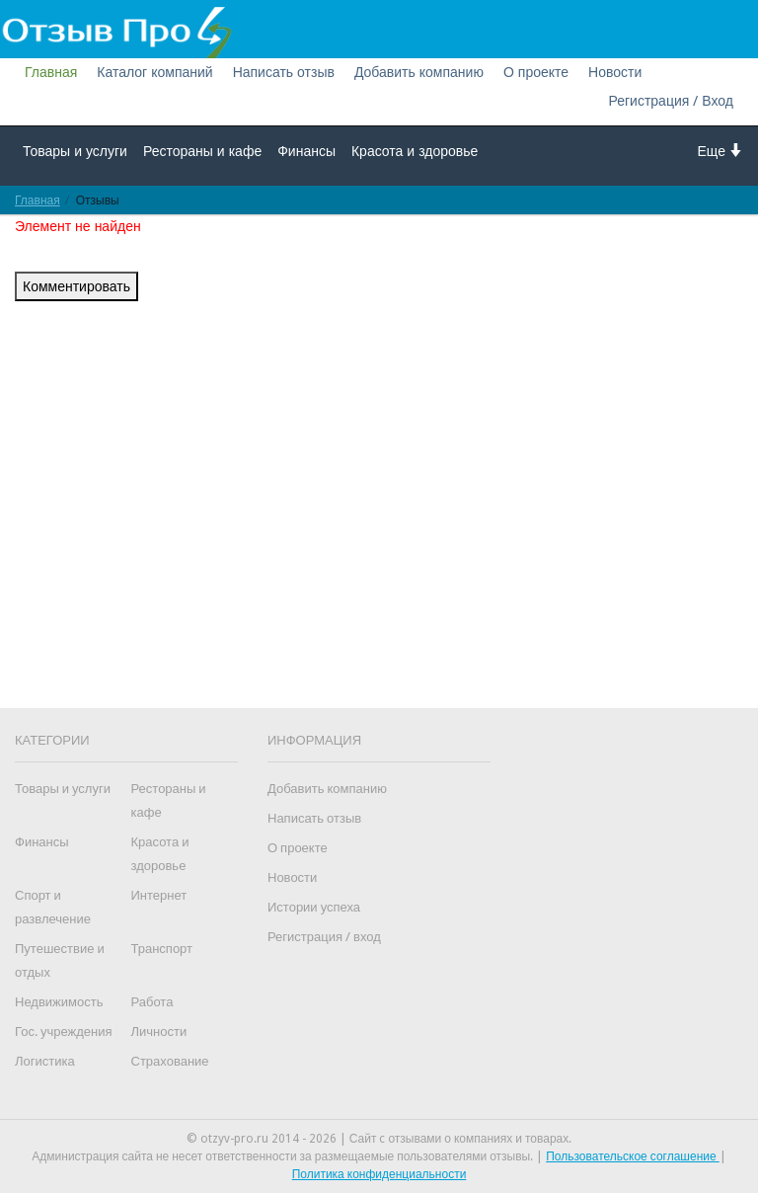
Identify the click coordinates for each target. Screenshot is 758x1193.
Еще (721, 150)
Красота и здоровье (414, 151)
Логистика (45, 1061)
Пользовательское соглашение (633, 1156)
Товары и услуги (75, 151)
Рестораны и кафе (202, 151)
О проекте (535, 72)
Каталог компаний (154, 72)
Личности (159, 1031)
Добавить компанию (419, 72)
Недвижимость (59, 1001)
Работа (152, 1001)
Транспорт (162, 948)
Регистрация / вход (324, 936)
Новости (615, 72)
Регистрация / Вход (670, 101)
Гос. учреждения (63, 1031)
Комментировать (76, 286)
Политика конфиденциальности (379, 1174)
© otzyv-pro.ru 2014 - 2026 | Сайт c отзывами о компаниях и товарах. (379, 1139)
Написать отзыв (284, 72)
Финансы (306, 151)
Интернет (159, 895)
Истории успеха (313, 907)
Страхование (170, 1061)
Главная (51, 72)
